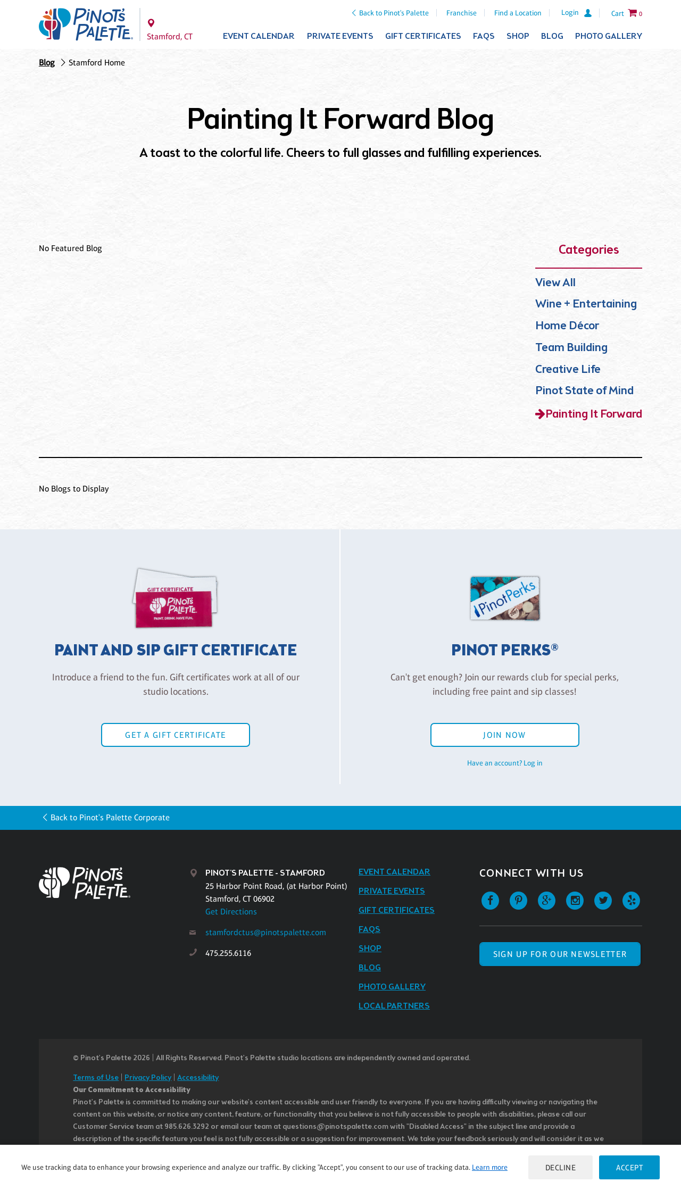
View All (555, 283)
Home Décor (567, 326)
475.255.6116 (228, 953)
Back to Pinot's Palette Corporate (110, 817)
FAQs (484, 36)
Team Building (571, 348)
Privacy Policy (147, 1078)
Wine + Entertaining (586, 304)
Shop (517, 36)
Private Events (340, 36)
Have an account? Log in (505, 763)
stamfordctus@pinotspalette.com (265, 932)
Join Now (504, 735)
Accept (629, 1167)
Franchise (461, 12)
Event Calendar (259, 36)
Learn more (490, 1167)
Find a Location (518, 12)
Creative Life (568, 370)
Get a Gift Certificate (175, 735)
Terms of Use (96, 1078)
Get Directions (231, 911)
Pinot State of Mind (584, 391)
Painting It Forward (593, 414)
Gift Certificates (423, 36)
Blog (552, 36)
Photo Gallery (608, 36)
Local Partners (394, 1006)
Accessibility (198, 1078)
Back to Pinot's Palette (394, 12)
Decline (560, 1167)
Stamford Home (97, 62)
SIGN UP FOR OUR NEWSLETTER (560, 954)
